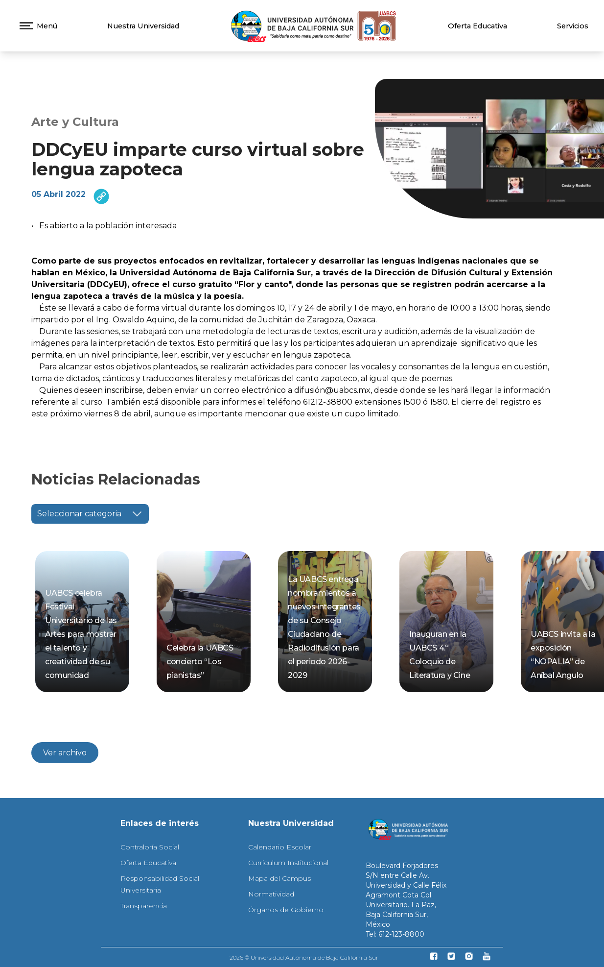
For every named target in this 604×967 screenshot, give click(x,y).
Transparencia (143, 905)
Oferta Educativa (477, 26)
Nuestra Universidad (143, 26)
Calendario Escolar (279, 847)
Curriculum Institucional (288, 862)
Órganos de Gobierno (286, 909)
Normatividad (271, 894)
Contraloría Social (149, 847)
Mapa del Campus (279, 878)
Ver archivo (65, 752)
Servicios (572, 26)
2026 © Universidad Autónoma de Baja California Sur (304, 957)
